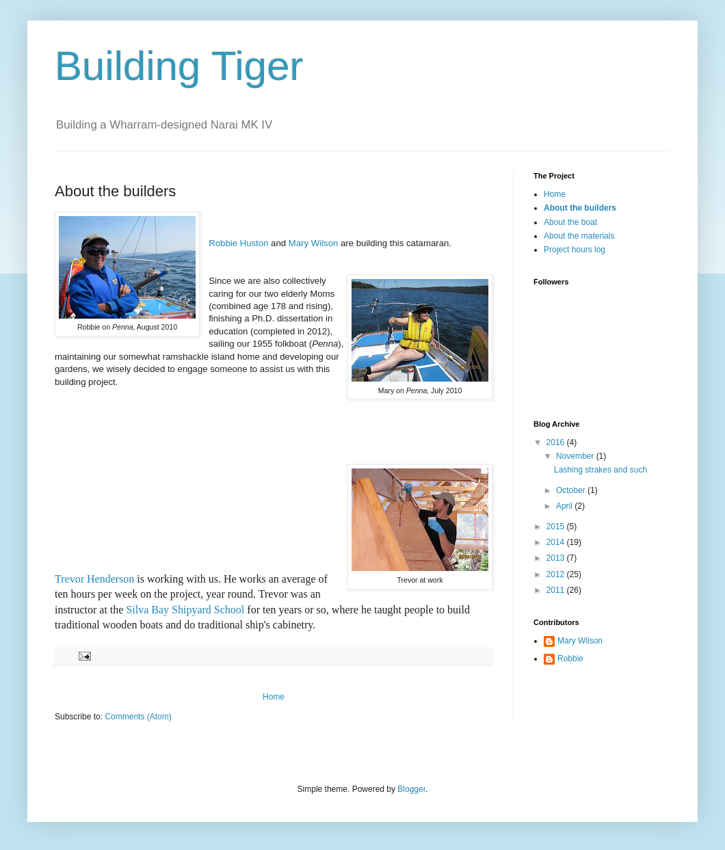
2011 (556, 590)
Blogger (411, 789)
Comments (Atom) (138, 716)
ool (237, 609)
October (572, 490)
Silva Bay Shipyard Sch (178, 609)
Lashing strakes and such (600, 470)
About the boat (570, 222)
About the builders (580, 208)
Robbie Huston (238, 243)
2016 (556, 442)
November (576, 456)
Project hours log (574, 249)
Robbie (570, 658)
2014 (556, 542)
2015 (556, 526)
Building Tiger (179, 66)
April (565, 506)
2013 (556, 558)
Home (274, 697)
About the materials (579, 236)
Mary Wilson (314, 243)
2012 (556, 574)
